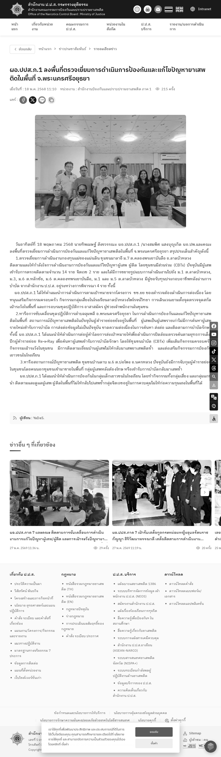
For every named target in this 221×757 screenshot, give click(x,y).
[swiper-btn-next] (204, 492)
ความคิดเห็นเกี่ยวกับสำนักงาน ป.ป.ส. (130, 693)
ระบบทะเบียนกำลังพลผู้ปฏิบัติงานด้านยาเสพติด (132, 673)
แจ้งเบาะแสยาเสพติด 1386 (134, 584)
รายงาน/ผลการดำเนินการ (187, 27)
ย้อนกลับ (22, 49)
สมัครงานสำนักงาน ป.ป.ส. (134, 604)
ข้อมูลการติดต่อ (24, 663)
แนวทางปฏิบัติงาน (25, 643)
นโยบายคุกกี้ (147, 720)
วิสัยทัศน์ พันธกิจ (24, 591)
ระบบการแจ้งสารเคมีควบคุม (136, 638)
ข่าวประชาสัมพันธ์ (72, 49)
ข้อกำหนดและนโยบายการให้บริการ (80, 713)
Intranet (201, 9)
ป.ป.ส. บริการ (146, 27)
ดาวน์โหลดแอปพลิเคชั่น (184, 604)
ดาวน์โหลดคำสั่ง (178, 584)
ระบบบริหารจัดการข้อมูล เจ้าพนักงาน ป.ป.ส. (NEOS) (136, 593)
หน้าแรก (14, 27)
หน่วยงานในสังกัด (116, 27)
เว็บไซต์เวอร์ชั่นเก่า (26, 678)
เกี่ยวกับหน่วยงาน (42, 27)
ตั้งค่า (65, 744)
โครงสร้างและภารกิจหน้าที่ (31, 598)
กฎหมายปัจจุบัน (75, 609)
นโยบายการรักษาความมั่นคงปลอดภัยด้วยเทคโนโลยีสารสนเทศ (85, 720)
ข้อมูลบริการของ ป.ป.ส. (132, 683)
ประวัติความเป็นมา (26, 584)
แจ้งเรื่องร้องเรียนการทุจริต (135, 611)
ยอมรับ (154, 732)
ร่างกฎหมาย (72, 616)
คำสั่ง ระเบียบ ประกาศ (80, 636)
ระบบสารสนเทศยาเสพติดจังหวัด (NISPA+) (134, 660)
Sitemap (192, 733)
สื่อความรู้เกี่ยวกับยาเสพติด (135, 630)
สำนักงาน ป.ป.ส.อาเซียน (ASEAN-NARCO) (132, 648)
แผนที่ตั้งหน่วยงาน (25, 670)
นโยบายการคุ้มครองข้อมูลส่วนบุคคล (140, 713)
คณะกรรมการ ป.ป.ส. (77, 27)
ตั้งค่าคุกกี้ (175, 720)
